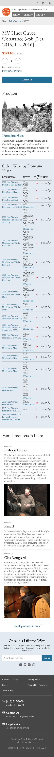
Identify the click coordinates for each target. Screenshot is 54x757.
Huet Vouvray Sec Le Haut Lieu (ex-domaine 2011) (11, 417)
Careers (5, 685)
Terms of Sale (7, 691)
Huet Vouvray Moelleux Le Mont (10, 346)
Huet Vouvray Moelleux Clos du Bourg (12, 317)
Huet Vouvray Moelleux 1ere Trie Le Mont (11, 294)
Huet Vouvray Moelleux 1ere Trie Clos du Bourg (12, 220)
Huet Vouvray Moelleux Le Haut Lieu (11, 336)
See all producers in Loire (27, 626)
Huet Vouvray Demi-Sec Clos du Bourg (12, 183)
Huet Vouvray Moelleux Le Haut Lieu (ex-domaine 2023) (11, 327)
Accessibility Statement (37, 685)
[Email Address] (21, 658)
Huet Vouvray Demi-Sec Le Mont (10, 198)
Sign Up (47, 658)
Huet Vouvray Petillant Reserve (11, 409)
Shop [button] (16, 15)
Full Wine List (15, 21)
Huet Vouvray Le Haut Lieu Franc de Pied (12, 205)
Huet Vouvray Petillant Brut (10, 389)
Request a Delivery (10, 680)
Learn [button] (27, 15)
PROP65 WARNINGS (12, 71)
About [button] (39, 15)
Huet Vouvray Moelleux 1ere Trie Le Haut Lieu (11, 243)
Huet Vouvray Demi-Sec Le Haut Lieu (11, 190)
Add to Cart (27, 80)
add (50, 184)
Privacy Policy (34, 680)
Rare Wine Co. (6, 12)
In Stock (5, 67)
